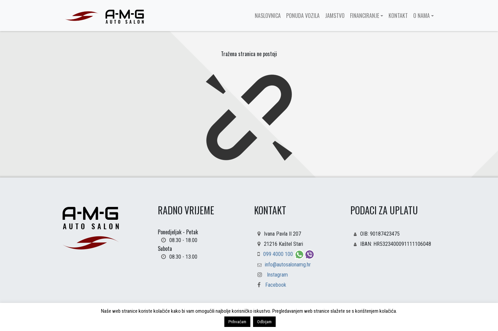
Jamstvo (335, 15)
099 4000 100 (278, 254)
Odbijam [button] (264, 321)
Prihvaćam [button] (237, 321)
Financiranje (364, 15)
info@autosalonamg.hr (288, 264)
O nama (421, 15)
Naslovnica (268, 15)
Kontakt (398, 15)
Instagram (277, 274)
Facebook (270, 285)
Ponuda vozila (303, 15)
